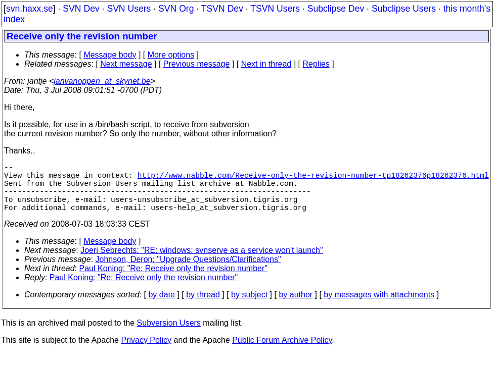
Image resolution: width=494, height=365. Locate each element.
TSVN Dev (222, 9)
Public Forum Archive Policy (282, 352)
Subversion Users (169, 335)
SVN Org (176, 9)
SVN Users (129, 9)
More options (171, 54)
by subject (249, 306)
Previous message (196, 64)
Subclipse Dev (335, 9)
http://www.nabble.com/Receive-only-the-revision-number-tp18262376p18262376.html (313, 179)
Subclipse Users (404, 9)
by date (161, 306)
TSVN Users (275, 9)
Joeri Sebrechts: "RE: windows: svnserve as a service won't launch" (201, 262)
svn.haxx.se (29, 9)
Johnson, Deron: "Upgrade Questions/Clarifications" (188, 271)
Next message (126, 64)
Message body (109, 54)
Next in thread (266, 64)
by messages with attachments (379, 306)
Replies (316, 64)
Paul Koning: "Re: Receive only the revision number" (173, 280)
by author (295, 306)
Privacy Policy (146, 352)
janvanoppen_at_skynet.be (102, 81)
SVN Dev (81, 9)
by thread (203, 306)
